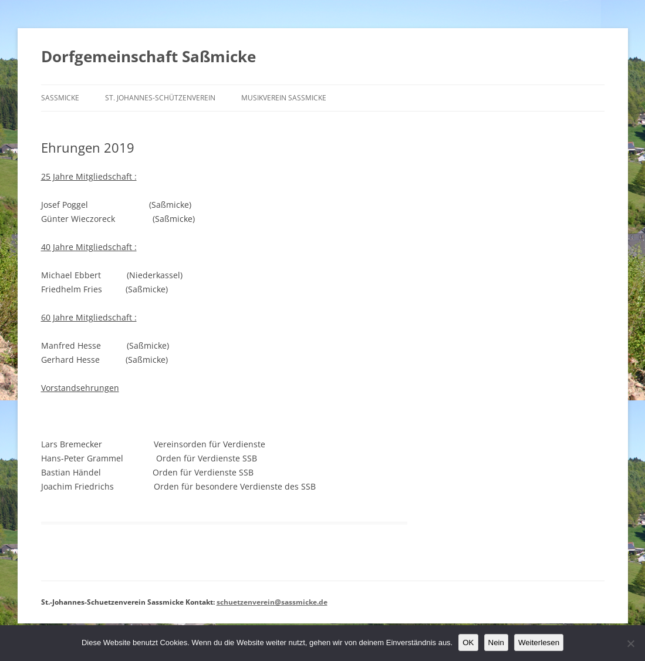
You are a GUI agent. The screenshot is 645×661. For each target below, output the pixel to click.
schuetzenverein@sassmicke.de (272, 602)
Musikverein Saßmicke (283, 98)
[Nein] (630, 643)
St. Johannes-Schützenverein (160, 98)
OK (468, 642)
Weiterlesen (538, 642)
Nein (496, 642)
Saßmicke (60, 98)
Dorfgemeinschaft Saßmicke (148, 56)
